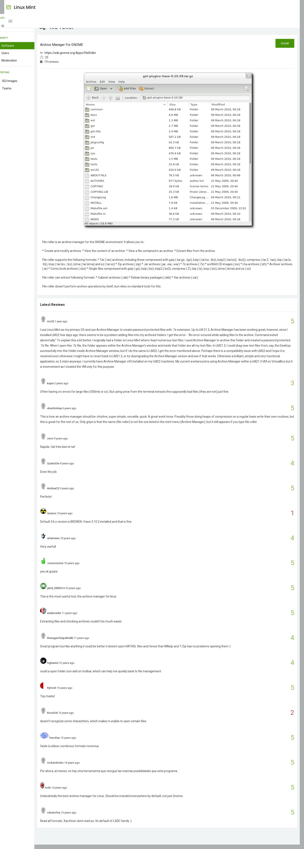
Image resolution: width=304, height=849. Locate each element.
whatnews (67, 542)
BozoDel (66, 717)
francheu (69, 742)
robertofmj (68, 817)
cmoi (64, 442)
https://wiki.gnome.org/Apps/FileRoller (84, 53)
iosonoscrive (69, 567)
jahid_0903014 (70, 592)
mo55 (64, 325)
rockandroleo (69, 767)
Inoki (62, 792)
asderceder (68, 617)
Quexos (66, 517)
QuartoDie (67, 467)
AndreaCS (67, 492)
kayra (64, 387)
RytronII (66, 692)
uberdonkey (68, 412)
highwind (67, 667)
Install (284, 43)
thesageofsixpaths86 (74, 642)
